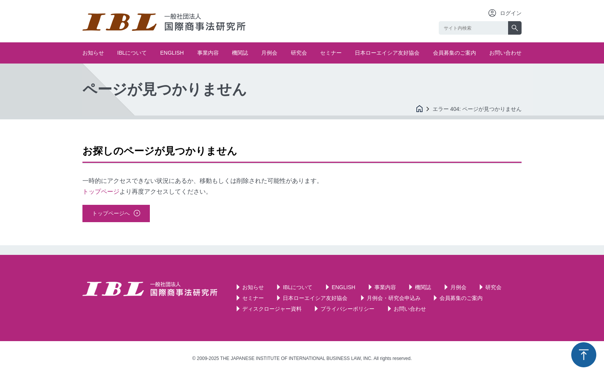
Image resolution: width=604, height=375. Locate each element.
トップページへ (111, 213)
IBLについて (132, 53)
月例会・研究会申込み (394, 298)
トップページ (100, 191)
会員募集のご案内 (454, 53)
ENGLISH (172, 53)
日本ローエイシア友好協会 (387, 53)
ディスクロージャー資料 (272, 309)
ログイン (511, 13)
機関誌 (240, 53)
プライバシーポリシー (347, 309)
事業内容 (208, 53)
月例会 (269, 53)
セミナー (331, 53)
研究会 (299, 53)
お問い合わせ (505, 53)
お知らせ (93, 53)
